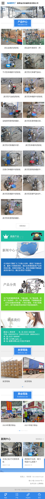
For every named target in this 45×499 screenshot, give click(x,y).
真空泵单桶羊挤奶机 (33, 145)
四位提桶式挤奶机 (11, 48)
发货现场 (6, 381)
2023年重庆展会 (9, 425)
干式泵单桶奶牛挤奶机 (12, 72)
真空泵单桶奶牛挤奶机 (33, 96)
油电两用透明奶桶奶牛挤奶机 (14, 121)
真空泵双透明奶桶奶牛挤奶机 (14, 218)
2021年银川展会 (31, 425)
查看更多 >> (40, 439)
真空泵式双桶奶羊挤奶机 (12, 145)
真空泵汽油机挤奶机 (11, 96)
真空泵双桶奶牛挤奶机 (12, 193)
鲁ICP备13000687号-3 (22, 490)
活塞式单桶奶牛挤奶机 (12, 169)
